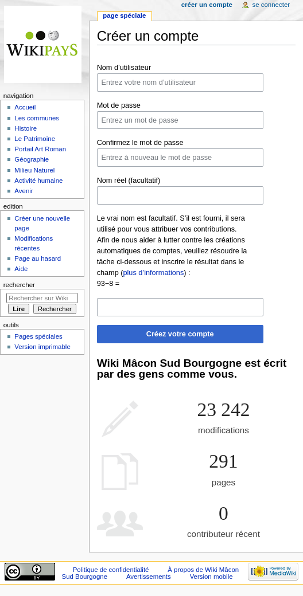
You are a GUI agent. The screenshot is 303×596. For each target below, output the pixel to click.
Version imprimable (42, 346)
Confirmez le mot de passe (140, 143)
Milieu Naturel (34, 170)
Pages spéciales (38, 336)
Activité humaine (38, 180)
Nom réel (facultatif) (129, 181)
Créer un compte (206, 4)
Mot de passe (119, 105)
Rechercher (19, 284)
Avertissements (148, 576)
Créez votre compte (180, 334)
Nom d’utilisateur (124, 68)
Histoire (25, 128)
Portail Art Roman (40, 149)
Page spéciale (124, 15)
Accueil (25, 107)
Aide (21, 268)
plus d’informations (153, 273)
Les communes (36, 118)
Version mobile (211, 576)
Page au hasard (37, 258)
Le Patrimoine (34, 138)
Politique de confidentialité (111, 569)
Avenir (23, 190)
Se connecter (271, 4)
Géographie (31, 159)
